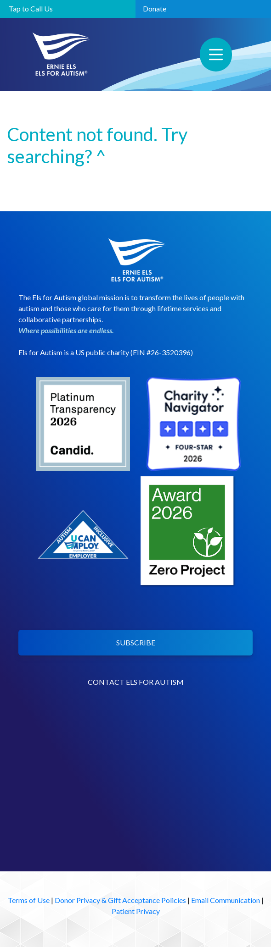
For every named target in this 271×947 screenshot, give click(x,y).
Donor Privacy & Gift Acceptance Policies (120, 900)
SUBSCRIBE (135, 642)
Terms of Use (29, 900)
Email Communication (225, 900)
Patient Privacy (136, 911)
